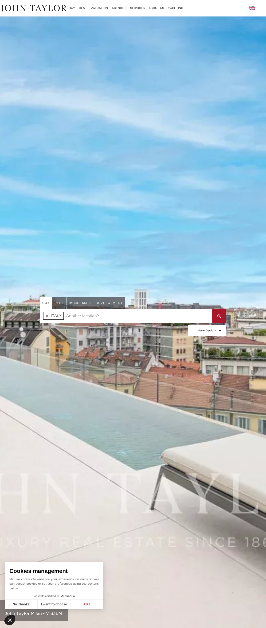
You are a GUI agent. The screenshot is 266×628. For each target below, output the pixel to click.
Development (109, 303)
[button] (10, 620)
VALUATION (99, 7)
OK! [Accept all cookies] (87, 604)
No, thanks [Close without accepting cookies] (21, 604)
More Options (207, 330)
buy (46, 303)
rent (59, 303)
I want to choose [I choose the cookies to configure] (54, 604)
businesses (80, 303)
